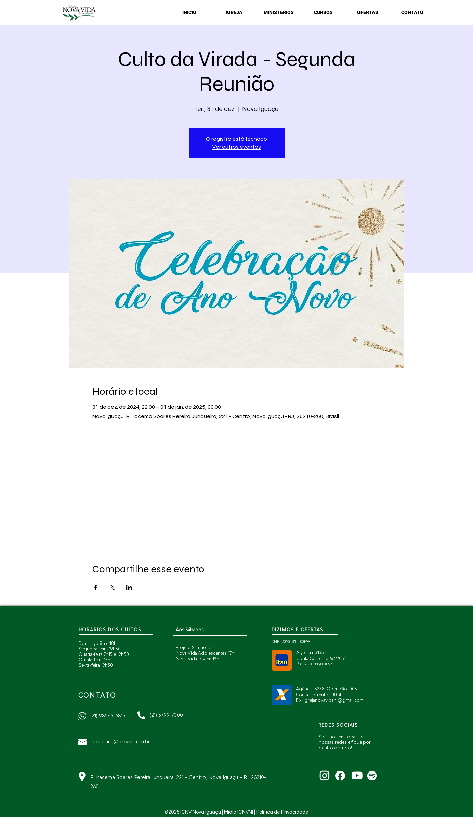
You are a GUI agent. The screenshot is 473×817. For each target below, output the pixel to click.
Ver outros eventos (236, 147)
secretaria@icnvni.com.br (120, 741)
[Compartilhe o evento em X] (112, 587)
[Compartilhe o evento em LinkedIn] (129, 587)
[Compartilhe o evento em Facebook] (95, 587)
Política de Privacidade (282, 812)
